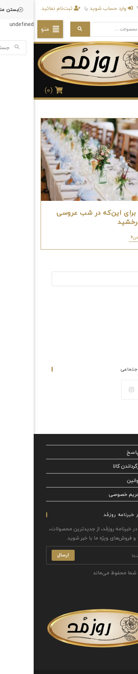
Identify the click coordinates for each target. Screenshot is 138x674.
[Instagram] (97, 390)
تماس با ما (121, 348)
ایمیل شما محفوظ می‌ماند (90, 572)
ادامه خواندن (110, 238)
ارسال (29, 555)
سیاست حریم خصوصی (100, 494)
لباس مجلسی (117, 331)
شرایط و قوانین (109, 480)
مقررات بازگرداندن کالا (102, 466)
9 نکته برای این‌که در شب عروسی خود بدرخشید (73, 217)
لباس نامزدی (119, 322)
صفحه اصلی (119, 305)
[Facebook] (120, 390)
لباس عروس (119, 313)
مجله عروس (119, 339)
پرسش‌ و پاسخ (109, 452)
